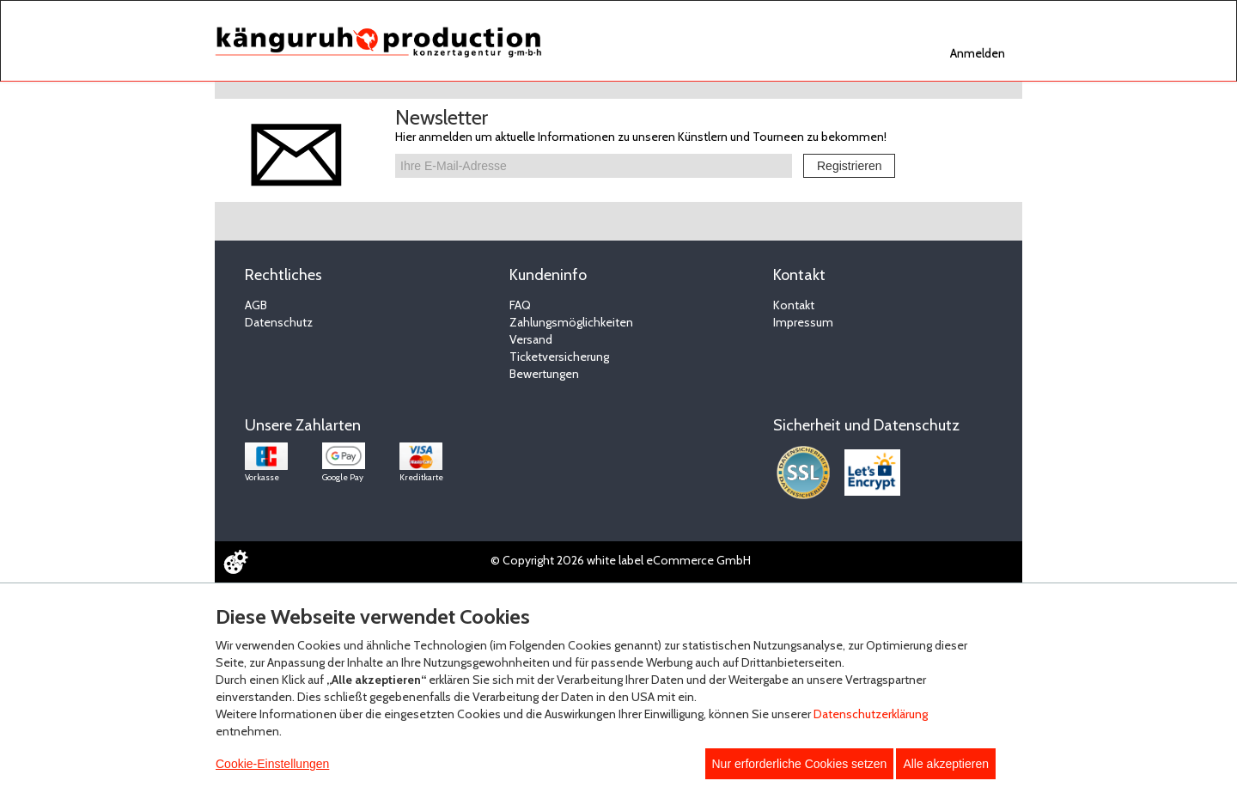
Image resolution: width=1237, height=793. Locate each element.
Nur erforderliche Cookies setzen (799, 764)
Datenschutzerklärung (870, 714)
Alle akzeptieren (946, 764)
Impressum (803, 322)
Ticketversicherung (559, 356)
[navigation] (979, 51)
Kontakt (793, 305)
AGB (256, 305)
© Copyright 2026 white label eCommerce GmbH (621, 560)
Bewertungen (544, 373)
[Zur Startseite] (378, 42)
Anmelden (977, 53)
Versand (530, 339)
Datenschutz (279, 322)
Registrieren (849, 166)
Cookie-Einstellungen (272, 764)
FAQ (520, 305)
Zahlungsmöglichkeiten (571, 322)
